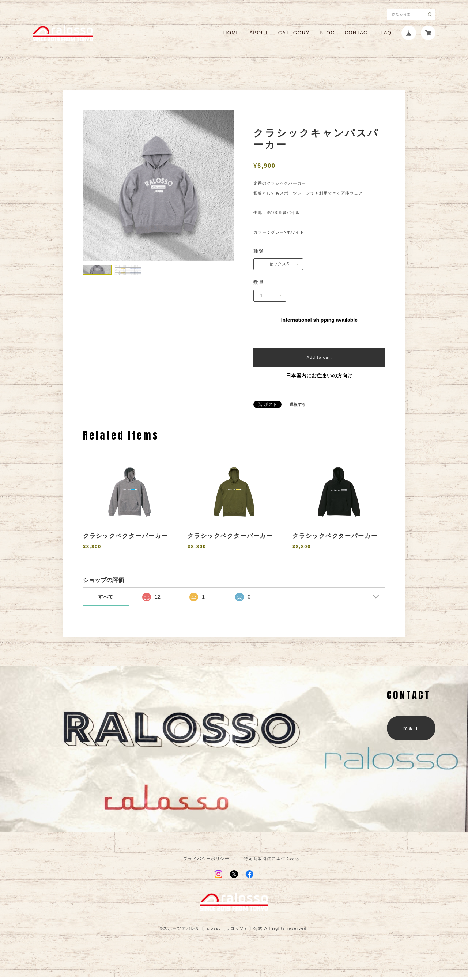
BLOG (327, 32)
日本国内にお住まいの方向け (319, 375)
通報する (298, 405)
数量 (258, 282)
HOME (231, 32)
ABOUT (258, 32)
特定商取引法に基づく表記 (271, 859)
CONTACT (357, 32)
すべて (105, 597)
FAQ (386, 32)
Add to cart (319, 357)
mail (411, 728)
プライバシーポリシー (206, 859)
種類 (258, 251)
